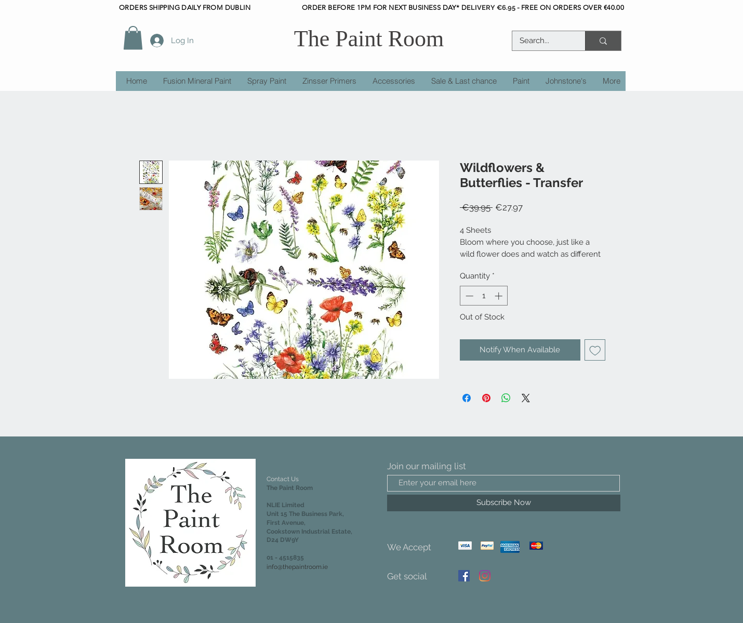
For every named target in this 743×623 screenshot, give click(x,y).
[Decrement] (468, 296)
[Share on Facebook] (466, 398)
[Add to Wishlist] (595, 350)
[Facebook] (464, 575)
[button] (133, 37)
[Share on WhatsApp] (506, 398)
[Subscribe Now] (503, 503)
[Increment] (500, 296)
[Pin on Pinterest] (486, 398)
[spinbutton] (484, 296)
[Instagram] (484, 575)
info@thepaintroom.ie (297, 567)
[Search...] (541, 40)
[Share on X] (526, 398)
